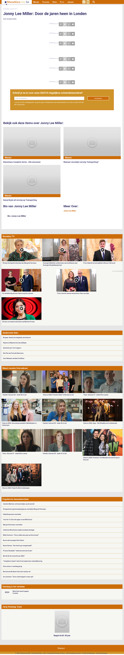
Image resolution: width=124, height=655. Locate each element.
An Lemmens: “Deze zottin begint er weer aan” (18, 577)
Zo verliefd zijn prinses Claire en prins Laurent (17, 293)
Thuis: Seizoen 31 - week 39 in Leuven (95, 395)
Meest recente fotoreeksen (15, 368)
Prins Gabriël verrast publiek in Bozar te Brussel (99, 263)
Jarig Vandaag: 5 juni (12, 607)
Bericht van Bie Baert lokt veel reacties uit (16, 571)
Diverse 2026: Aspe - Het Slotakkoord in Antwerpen (100, 423)
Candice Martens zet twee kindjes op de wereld (18, 504)
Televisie (45, 2)
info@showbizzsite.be (73, 653)
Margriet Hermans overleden (12, 525)
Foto (62, 2)
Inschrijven (98, 98)
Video (54, 2)
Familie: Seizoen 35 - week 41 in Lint (55, 453)
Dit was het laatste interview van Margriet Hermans (19, 263)
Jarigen (70, 2)
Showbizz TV (8, 236)
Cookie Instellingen (88, 653)
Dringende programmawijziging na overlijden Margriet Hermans (24, 509)
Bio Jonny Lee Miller (17, 216)
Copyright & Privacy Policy (56, 653)
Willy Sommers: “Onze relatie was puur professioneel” (21, 535)
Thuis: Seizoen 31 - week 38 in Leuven (14, 453)
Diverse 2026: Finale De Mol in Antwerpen (15, 488)
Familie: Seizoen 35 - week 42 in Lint (55, 423)
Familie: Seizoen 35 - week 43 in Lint (14, 395)
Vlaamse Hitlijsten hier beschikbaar (15, 343)
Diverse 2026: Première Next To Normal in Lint (58, 395)
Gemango (104, 653)
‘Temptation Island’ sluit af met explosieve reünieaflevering (22, 561)
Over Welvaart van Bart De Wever (13, 358)
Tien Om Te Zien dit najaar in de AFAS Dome (17, 519)
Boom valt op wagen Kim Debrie (13, 540)
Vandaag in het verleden (14, 586)
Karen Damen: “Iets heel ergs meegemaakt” (17, 545)
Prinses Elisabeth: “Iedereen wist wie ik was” (17, 551)
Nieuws (36, 2)
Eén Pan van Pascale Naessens (13, 353)
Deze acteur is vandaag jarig (12, 566)
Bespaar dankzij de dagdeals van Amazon (17, 337)
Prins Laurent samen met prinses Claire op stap (73, 293)
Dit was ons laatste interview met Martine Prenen (18, 322)
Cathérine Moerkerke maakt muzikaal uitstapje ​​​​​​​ (19, 530)
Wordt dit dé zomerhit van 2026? (14, 556)
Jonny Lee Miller (70, 211)
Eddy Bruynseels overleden (12, 514)
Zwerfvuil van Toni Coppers (12, 348)
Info (44, 653)
